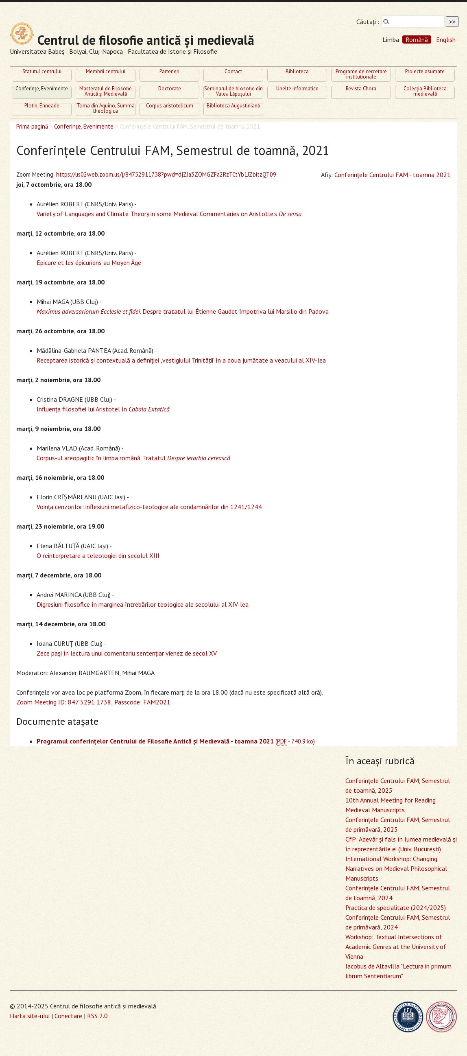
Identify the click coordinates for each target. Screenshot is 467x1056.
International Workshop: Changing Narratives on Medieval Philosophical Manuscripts (396, 868)
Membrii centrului (105, 72)
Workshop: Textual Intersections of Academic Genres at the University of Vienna (395, 946)
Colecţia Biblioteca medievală (425, 91)
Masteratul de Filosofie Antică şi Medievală (105, 91)
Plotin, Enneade (41, 106)
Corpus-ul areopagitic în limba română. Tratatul (133, 458)
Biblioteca (297, 72)
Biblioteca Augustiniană (233, 106)
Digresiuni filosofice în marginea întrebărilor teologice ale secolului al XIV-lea (143, 604)
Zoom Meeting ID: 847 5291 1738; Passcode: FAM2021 (93, 702)
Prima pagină (32, 126)
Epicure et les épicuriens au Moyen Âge (89, 262)
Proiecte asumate (425, 72)
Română (417, 39)
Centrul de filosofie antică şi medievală (132, 39)
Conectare (68, 1016)
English (446, 39)
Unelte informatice (297, 89)
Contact (233, 72)
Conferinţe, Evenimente (41, 89)
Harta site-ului (30, 1016)
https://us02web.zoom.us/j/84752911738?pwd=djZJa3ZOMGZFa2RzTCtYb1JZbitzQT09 (166, 174)
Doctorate (169, 89)
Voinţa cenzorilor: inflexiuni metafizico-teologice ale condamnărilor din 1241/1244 (149, 507)
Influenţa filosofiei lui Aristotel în (103, 409)
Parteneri (169, 72)
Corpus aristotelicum (169, 106)
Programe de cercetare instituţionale (361, 74)
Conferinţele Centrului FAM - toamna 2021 (392, 175)
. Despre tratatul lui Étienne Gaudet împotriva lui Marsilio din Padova (183, 311)
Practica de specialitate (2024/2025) (395, 907)
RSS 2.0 (97, 1016)
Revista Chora (361, 89)
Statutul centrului (41, 72)
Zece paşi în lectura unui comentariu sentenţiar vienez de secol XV (127, 653)
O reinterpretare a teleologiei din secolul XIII (98, 555)
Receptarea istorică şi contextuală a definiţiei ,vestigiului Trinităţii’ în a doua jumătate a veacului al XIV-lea (181, 360)
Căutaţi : (367, 21)
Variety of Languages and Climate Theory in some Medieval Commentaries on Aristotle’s (169, 214)
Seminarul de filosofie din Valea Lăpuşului (233, 91)
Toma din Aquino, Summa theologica (105, 108)
